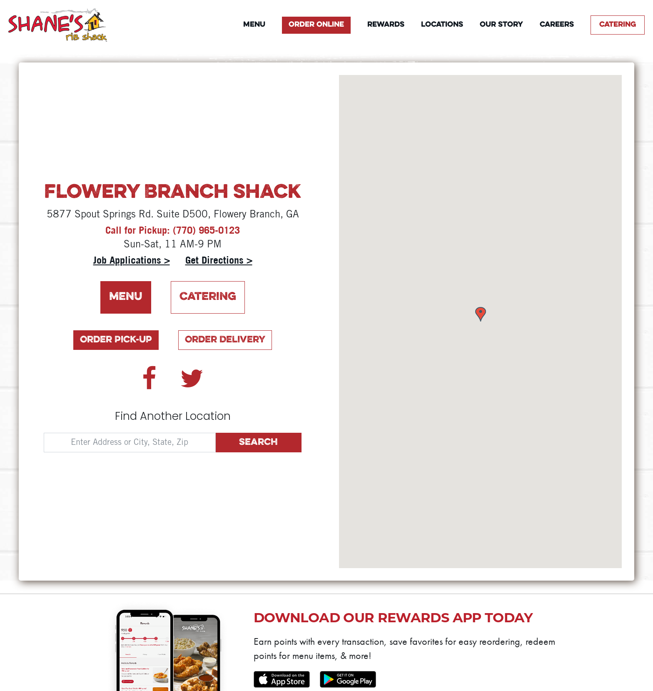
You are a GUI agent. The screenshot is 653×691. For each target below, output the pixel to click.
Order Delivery (225, 340)
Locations (442, 25)
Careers (557, 25)
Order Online (316, 25)
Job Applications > (131, 260)
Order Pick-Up (116, 340)
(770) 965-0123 (206, 230)
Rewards (385, 25)
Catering (617, 25)
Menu (254, 25)
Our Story (501, 25)
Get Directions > (218, 260)
